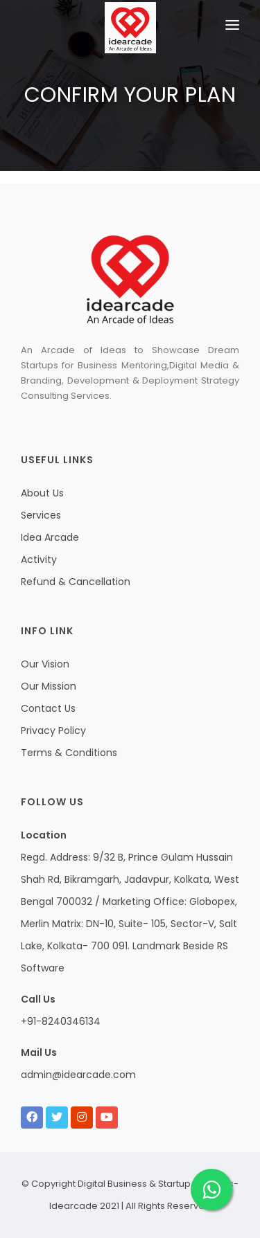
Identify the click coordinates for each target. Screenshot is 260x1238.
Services (41, 515)
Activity (39, 559)
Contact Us (48, 708)
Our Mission (48, 686)
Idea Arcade (50, 537)
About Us (42, 493)
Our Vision (45, 664)
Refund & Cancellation (75, 582)
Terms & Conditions (69, 753)
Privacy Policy (53, 730)
